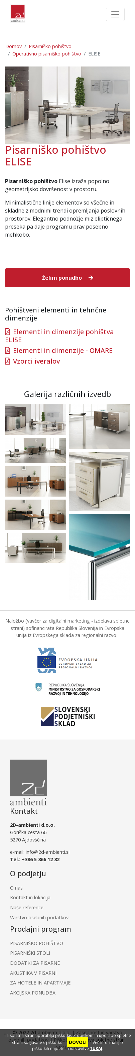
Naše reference (26, 907)
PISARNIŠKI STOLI (30, 953)
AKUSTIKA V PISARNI (33, 973)
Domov (13, 46)
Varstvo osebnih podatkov (39, 917)
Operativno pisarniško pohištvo (46, 53)
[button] (67, 277)
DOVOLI (78, 1042)
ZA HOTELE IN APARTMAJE (40, 982)
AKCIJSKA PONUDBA (32, 992)
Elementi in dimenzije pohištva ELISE (59, 335)
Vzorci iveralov (36, 361)
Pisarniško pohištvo (50, 46)
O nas (16, 888)
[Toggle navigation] (115, 14)
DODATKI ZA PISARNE (35, 963)
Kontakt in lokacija (30, 897)
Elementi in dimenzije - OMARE (63, 350)
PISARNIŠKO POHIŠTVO (36, 943)
